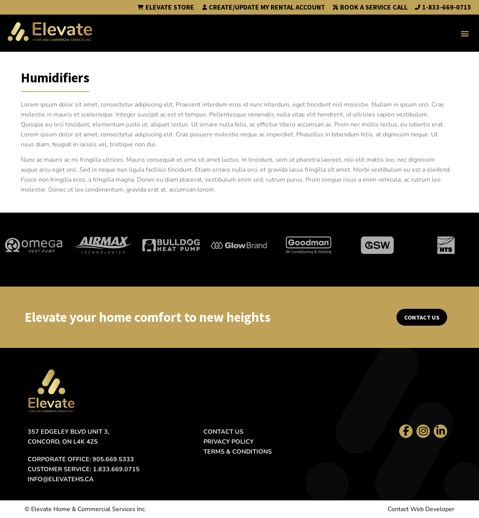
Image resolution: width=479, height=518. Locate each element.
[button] (465, 33)
